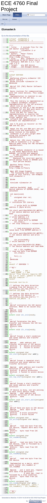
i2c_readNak (14, 454)
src (2, 23)
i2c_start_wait (28, 400)
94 (5, 298)
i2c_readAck (14, 437)
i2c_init (25, 315)
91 (5, 290)
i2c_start (13, 354)
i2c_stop (25, 329)
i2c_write (13, 419)
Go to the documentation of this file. (15, 36)
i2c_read (13, 483)
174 (5, 485)
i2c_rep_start (15, 377)
